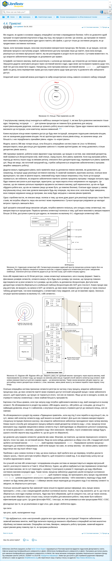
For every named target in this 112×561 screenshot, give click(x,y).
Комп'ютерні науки (43, 17)
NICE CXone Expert (38, 549)
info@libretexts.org (31, 558)
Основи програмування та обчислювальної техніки (76, 17)
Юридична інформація (49, 555)
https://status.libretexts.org (85, 558)
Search (4, 12)
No (36, 540)
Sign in (105, 13)
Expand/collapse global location (108, 16)
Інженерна (25, 17)
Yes (27, 540)
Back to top (7, 533)
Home (11, 17)
